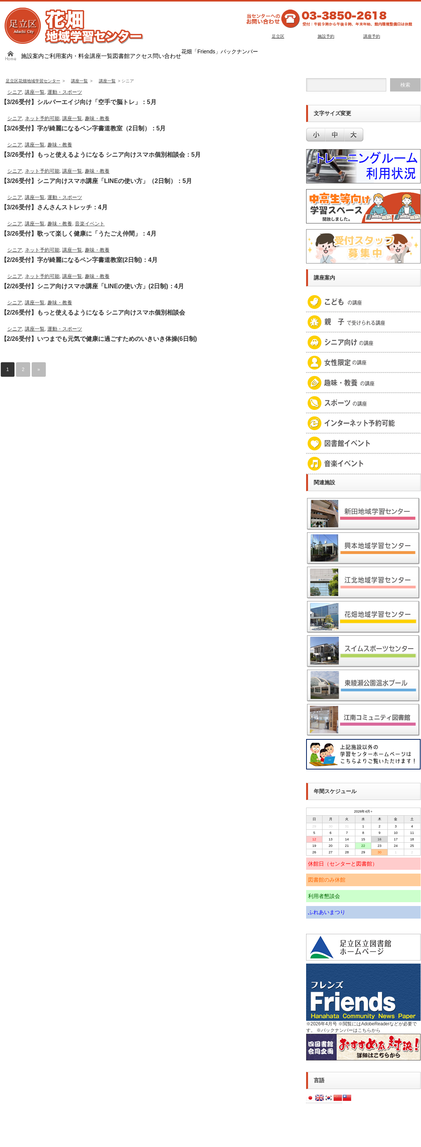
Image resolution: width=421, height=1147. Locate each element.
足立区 (278, 36)
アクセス (141, 56)
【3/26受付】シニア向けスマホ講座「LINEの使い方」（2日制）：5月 (96, 181)
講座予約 (371, 36)
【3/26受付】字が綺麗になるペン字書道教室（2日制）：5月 (83, 128)
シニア (14, 92)
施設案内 (32, 56)
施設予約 (326, 36)
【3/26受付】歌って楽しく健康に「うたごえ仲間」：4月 (78, 233)
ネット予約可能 (42, 118)
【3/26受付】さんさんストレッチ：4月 (54, 207)
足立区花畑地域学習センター (33, 81)
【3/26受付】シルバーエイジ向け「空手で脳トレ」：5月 (78, 102)
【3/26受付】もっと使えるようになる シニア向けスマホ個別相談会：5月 (101, 154)
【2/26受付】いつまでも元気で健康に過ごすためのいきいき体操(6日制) (99, 339)
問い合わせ (167, 56)
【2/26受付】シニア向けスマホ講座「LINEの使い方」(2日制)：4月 (92, 286)
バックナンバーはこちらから (351, 1030)
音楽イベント (90, 224)
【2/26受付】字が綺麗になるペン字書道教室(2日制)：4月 (79, 260)
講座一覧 (101, 56)
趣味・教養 (97, 118)
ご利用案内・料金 (67, 56)
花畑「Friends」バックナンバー (219, 51)
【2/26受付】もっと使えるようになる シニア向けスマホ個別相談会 (93, 312)
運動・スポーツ (64, 92)
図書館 (121, 56)
